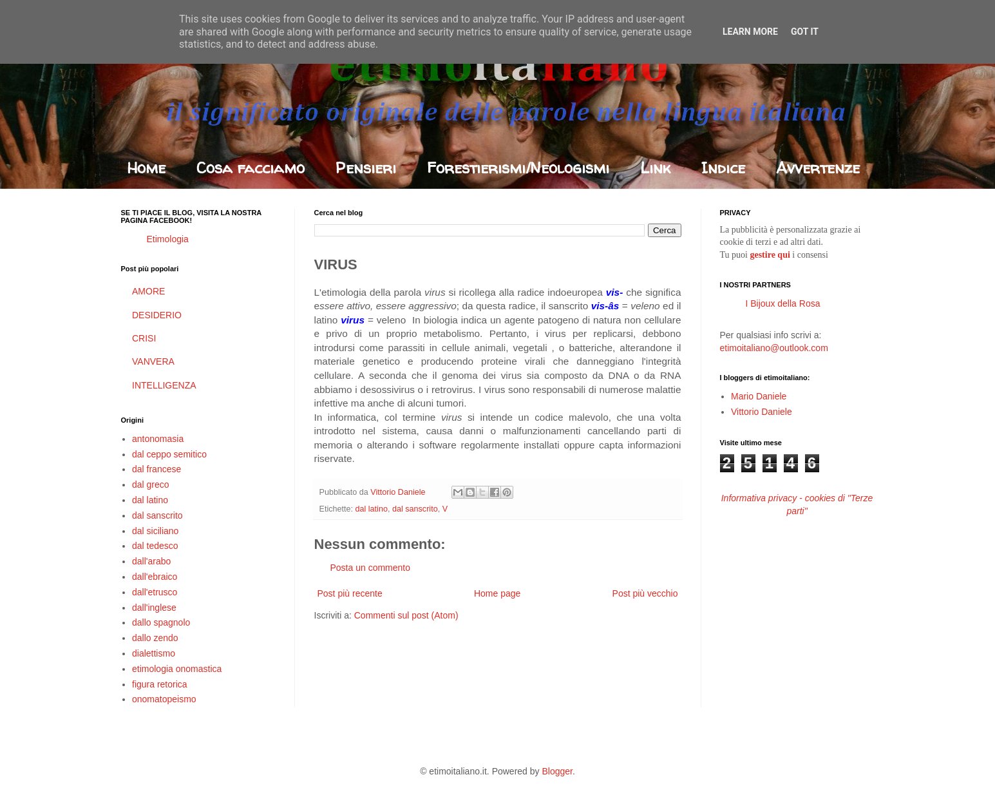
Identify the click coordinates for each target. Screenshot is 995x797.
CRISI (144, 338)
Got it (805, 31)
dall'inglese (154, 607)
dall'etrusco (154, 592)
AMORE (148, 291)
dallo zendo (155, 638)
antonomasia (158, 439)
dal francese (156, 469)
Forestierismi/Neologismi (518, 167)
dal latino (371, 509)
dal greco (150, 484)
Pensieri (366, 167)
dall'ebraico (154, 576)
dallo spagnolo (161, 622)
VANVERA (153, 361)
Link (655, 167)
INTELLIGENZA (164, 385)
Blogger (557, 771)
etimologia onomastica (177, 669)
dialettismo (153, 653)
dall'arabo (151, 561)
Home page (497, 593)
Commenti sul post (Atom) (406, 615)
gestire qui (770, 255)
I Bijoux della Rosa (783, 303)
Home (146, 167)
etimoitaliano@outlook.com (774, 348)
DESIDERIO (157, 315)
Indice (723, 167)
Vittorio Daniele (761, 412)
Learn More (750, 31)
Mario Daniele (758, 396)
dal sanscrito (415, 509)
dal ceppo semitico (169, 454)
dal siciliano (155, 531)
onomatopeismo (164, 699)
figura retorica (159, 684)
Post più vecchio (645, 593)
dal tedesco (155, 546)
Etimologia (168, 239)
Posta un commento (370, 567)
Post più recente (350, 593)
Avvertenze (818, 167)
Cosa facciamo (250, 167)
